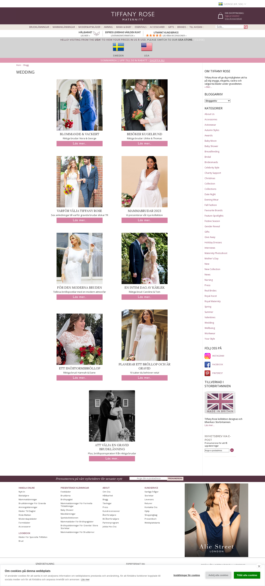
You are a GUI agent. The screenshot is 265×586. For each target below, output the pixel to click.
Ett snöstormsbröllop (79, 368)
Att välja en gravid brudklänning (112, 447)
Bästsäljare (24, 495)
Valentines (210, 317)
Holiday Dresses (213, 242)
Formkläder (24, 522)
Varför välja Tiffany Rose (79, 211)
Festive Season (212, 221)
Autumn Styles (212, 130)
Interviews (210, 247)
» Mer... (208, 87)
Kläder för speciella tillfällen (33, 537)
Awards (209, 135)
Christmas (210, 178)
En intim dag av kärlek (144, 288)
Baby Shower (211, 146)
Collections (210, 189)
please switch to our (169, 39)
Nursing (209, 279)
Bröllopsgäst (67, 499)
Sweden (118, 55)
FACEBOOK (214, 364)
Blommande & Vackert (79, 134)
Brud (21, 541)
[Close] (200, 39)
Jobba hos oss (109, 526)
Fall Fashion (211, 205)
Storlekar (149, 495)
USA (146, 55)
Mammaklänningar (64, 27)
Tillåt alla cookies (247, 575)
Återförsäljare (109, 515)
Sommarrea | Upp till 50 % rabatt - (133, 60)
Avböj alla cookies (218, 575)
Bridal (208, 156)
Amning (108, 27)
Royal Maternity (213, 301)
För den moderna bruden (79, 288)
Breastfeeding (212, 151)
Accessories (211, 119)
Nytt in (22, 491)
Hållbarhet (108, 495)
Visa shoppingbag (233, 18)
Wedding (209, 322)
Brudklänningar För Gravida (32, 503)
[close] (259, 566)
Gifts (171, 27)
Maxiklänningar (68, 513)
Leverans (149, 499)
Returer (148, 503)
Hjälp (147, 511)
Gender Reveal (212, 226)
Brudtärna (66, 495)
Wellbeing (210, 328)
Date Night (210, 194)
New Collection (212, 269)
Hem (18, 65)
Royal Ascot (211, 296)
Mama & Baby (123, 27)
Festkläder (66, 491)
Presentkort (150, 518)
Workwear (210, 333)
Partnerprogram (111, 522)
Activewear (210, 124)
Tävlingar (107, 503)
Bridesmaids (211, 162)
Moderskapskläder (89, 27)
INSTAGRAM (214, 355)
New (207, 263)
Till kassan (195, 27)
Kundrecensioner (111, 511)
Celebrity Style (212, 167)
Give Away (210, 237)
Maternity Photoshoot (216, 253)
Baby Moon (211, 140)
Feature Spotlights (214, 215)
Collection (210, 183)
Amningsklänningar (28, 507)
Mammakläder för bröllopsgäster (77, 521)
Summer (209, 312)
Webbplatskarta (152, 522)
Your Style (210, 338)
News (207, 274)
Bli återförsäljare (111, 518)
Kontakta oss (151, 507)
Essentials (140, 27)
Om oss (106, 491)
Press (207, 285)
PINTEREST (214, 373)
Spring (208, 306)
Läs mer (85, 579)
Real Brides (210, 290)
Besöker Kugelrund (144, 134)
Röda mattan (25, 515)
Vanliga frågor (152, 491)
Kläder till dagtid (27, 511)
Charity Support (213, 172)
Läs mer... (79, 143)
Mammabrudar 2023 (144, 211)
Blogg (26, 65)
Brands (181, 27)
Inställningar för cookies (186, 575)
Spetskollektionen (69, 517)
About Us (209, 114)
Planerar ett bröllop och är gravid (144, 366)
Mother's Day (211, 258)
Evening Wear (212, 199)
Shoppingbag (151, 515)
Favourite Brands (213, 210)
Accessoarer (157, 27)
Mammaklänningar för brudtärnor (77, 532)
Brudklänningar (39, 27)
